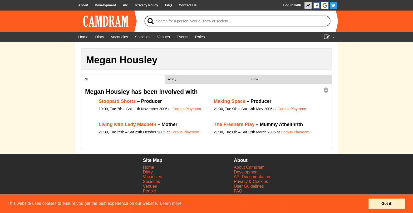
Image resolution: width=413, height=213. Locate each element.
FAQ (238, 191)
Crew (255, 79)
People (149, 191)
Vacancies (152, 177)
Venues (150, 186)
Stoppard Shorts (117, 101)
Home (148, 167)
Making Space (229, 101)
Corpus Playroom (187, 109)
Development (246, 172)
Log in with (292, 5)
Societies (151, 181)
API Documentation (252, 177)
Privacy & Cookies (251, 181)
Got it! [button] (386, 203)
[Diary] (99, 37)
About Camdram (249, 167)
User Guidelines (249, 186)
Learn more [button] (170, 203)
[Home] (83, 37)
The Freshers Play (234, 124)
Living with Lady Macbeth (127, 124)
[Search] (237, 21)
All (85, 79)
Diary (148, 172)
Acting (172, 79)
